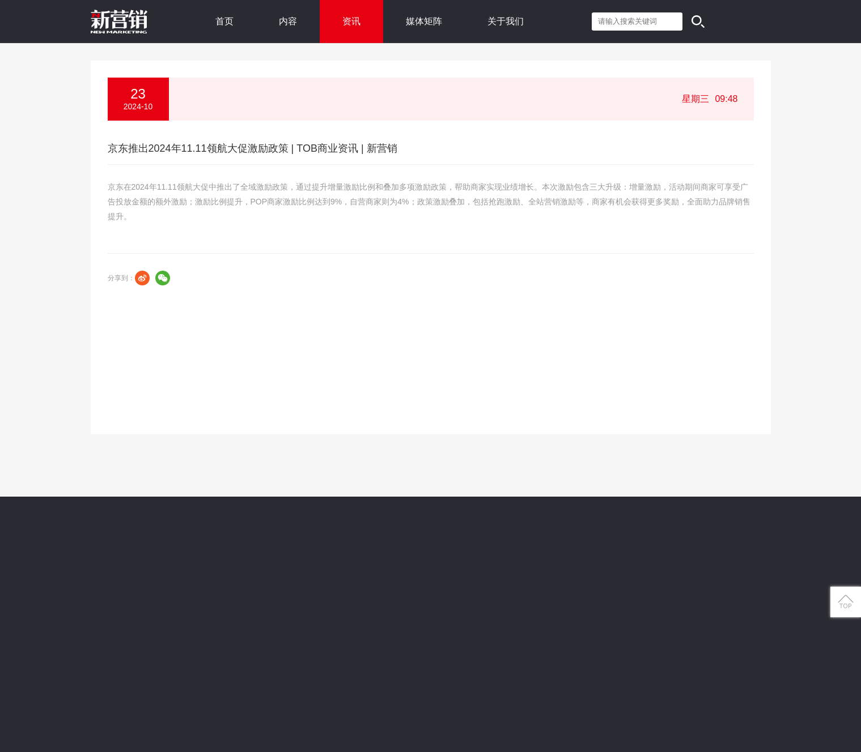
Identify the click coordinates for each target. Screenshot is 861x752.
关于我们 (505, 21)
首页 (224, 21)
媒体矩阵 (424, 21)
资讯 (351, 21)
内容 (288, 21)
